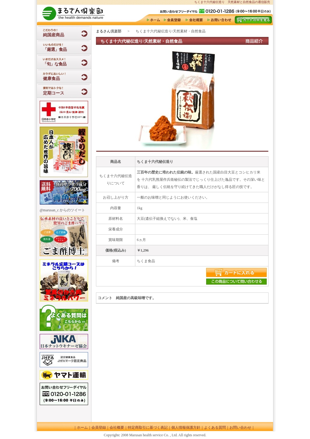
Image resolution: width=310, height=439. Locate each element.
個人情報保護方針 (185, 427)
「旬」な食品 (54, 64)
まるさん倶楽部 (108, 31)
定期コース (53, 93)
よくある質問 (215, 427)
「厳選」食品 (55, 49)
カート (253, 19)
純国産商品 (53, 35)
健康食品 (51, 78)
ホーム (152, 19)
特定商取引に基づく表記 (148, 427)
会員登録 (172, 19)
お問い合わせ (219, 19)
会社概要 (194, 19)
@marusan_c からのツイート (62, 210)
